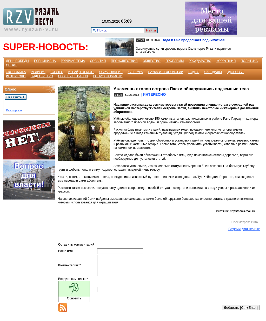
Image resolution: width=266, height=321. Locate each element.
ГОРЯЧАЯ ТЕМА (73, 61)
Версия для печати (244, 229)
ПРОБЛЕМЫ (174, 61)
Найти (151, 30)
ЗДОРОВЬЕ (235, 72)
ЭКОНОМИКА (16, 72)
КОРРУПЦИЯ (226, 61)
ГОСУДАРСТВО (200, 61)
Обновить (74, 302)
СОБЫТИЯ (98, 61)
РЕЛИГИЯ (38, 72)
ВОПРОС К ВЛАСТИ (108, 76)
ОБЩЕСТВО (152, 61)
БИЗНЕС (56, 72)
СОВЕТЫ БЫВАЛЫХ (73, 76)
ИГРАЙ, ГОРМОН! (81, 72)
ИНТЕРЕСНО (15, 76)
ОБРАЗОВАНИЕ (111, 72)
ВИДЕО (193, 72)
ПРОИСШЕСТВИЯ (124, 61)
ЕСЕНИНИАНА (45, 61)
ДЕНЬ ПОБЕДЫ (17, 61)
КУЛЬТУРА (135, 72)
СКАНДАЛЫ (213, 72)
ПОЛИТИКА (249, 61)
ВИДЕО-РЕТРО (42, 76)
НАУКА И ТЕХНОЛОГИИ (165, 72)
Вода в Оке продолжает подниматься (193, 40)
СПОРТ (11, 65)
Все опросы (14, 110)
